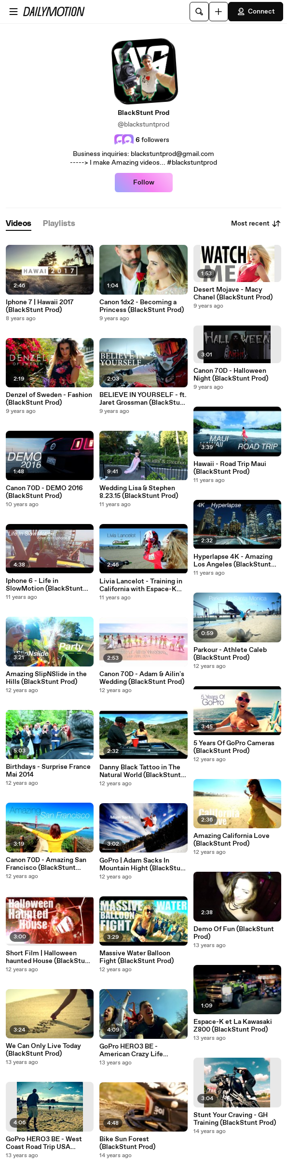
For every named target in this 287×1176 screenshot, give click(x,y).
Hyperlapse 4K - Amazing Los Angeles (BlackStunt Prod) (233, 560)
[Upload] (218, 11)
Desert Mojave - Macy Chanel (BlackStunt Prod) (233, 293)
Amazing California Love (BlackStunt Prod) (231, 840)
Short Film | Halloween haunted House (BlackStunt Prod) (49, 957)
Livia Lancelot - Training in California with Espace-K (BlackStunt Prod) (140, 585)
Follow (143, 182)
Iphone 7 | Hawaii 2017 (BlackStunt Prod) (40, 306)
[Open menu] (13, 11)
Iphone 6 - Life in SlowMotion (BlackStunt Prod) (44, 585)
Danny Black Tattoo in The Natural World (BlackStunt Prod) (140, 771)
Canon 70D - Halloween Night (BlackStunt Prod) (230, 375)
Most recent (256, 223)
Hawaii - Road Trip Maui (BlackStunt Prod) (229, 468)
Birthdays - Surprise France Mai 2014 (48, 771)
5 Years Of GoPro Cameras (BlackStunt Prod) (233, 747)
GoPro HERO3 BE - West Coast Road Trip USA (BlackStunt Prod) (44, 1143)
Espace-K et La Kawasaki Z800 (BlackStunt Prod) (232, 1026)
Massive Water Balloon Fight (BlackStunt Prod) (136, 957)
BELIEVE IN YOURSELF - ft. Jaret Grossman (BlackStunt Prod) (143, 399)
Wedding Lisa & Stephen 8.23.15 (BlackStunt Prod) (138, 492)
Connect (255, 11)
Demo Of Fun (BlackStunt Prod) (233, 933)
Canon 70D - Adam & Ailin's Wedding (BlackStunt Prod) (141, 678)
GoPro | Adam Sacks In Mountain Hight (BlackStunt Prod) (143, 864)
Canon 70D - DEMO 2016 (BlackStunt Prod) (44, 492)
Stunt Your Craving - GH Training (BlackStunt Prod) (234, 1119)
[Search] (199, 11)
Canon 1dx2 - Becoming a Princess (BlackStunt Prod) (141, 306)
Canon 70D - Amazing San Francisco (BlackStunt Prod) (46, 864)
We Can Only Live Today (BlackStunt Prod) (43, 1050)
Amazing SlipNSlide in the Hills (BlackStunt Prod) (46, 678)
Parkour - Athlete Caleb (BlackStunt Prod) (230, 654)
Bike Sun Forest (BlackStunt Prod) (127, 1143)
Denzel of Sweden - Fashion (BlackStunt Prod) (49, 399)
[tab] (18, 224)
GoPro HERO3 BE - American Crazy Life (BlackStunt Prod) (131, 1050)
